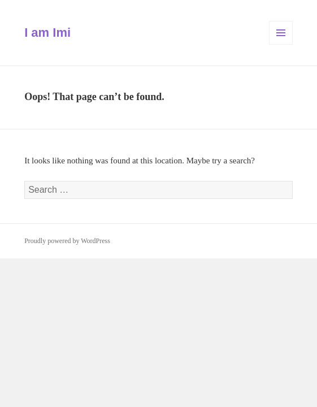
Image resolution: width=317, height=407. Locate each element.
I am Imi (47, 32)
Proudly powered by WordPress (67, 241)
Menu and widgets (281, 44)
